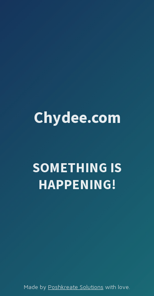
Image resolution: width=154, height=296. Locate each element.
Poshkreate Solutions (75, 286)
